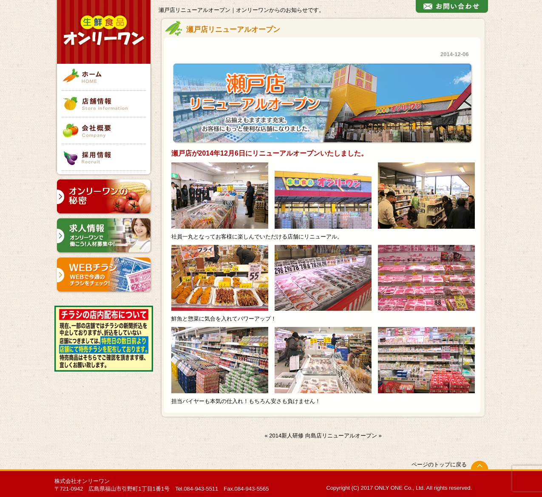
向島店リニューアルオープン (341, 435)
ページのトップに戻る (439, 464)
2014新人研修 (286, 435)
